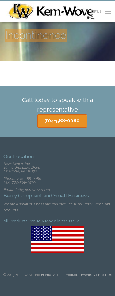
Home (46, 275)
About (58, 275)
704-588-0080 (62, 121)
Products (72, 275)
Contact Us (103, 275)
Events (86, 275)
